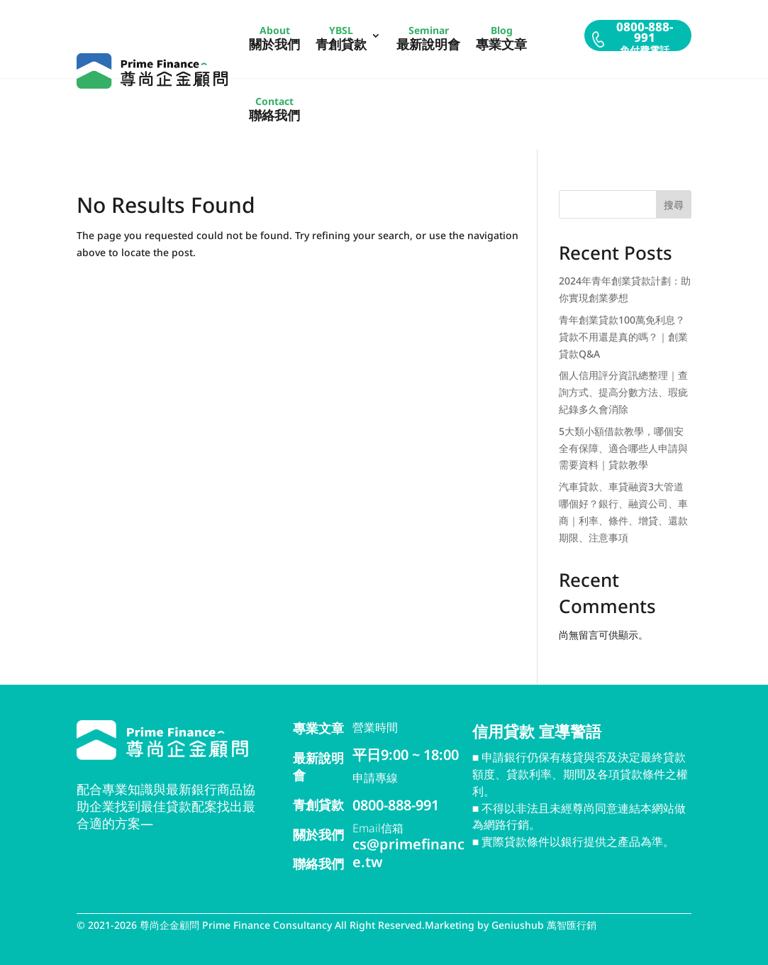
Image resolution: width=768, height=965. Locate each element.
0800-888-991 (395, 805)
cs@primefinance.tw (408, 852)
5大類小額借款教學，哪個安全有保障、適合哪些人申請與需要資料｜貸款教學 (623, 448)
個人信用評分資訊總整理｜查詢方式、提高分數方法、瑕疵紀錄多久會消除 (623, 392)
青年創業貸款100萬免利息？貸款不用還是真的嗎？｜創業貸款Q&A (623, 336)
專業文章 (318, 728)
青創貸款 (318, 804)
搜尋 (674, 204)
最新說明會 (318, 766)
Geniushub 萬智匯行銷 (543, 925)
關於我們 (318, 834)
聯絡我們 (318, 863)
